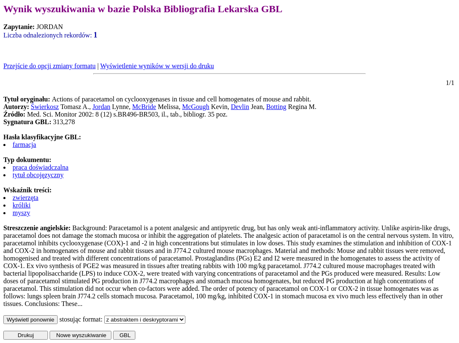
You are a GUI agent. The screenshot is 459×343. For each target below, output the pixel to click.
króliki (22, 205)
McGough (195, 106)
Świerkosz (45, 106)
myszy (21, 212)
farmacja (24, 144)
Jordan (101, 106)
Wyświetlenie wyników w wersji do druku (157, 65)
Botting (276, 106)
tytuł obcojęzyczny (38, 174)
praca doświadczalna (41, 167)
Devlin (240, 106)
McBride (144, 106)
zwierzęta (25, 197)
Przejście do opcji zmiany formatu (49, 65)
